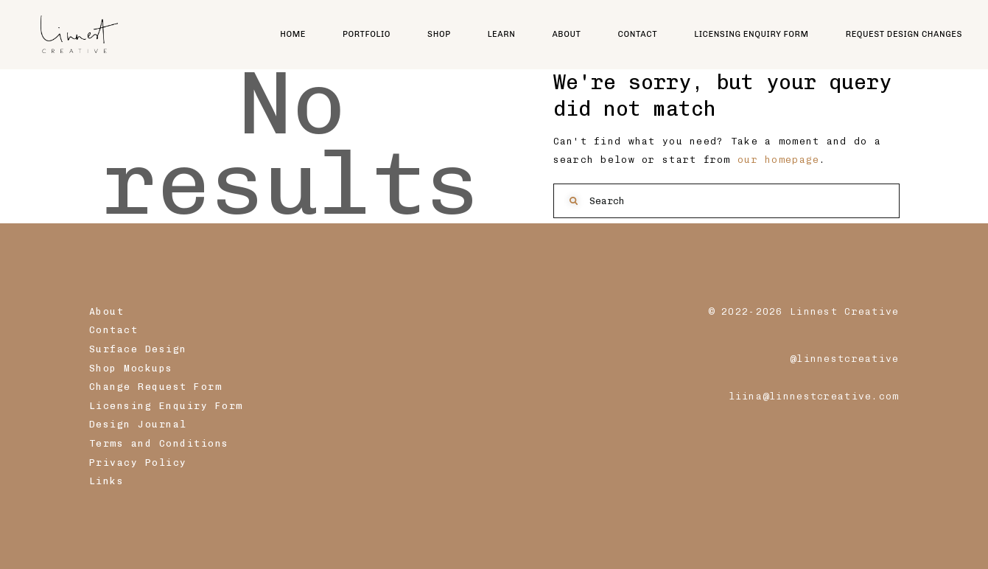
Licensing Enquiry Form (166, 405)
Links (107, 480)
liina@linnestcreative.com (814, 396)
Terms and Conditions (159, 443)
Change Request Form (156, 386)
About (107, 311)
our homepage (778, 159)
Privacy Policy (138, 462)
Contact (114, 329)
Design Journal (138, 424)
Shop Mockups (131, 368)
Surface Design (138, 349)
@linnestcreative (844, 358)
